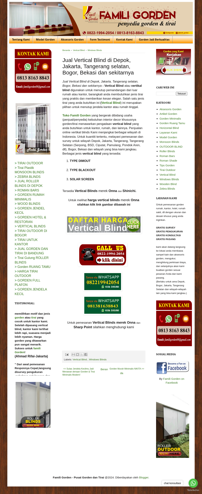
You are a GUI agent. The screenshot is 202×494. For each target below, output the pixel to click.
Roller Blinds (167, 151)
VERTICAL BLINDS (31, 226)
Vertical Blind (111, 102)
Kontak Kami (124, 39)
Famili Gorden (38, 313)
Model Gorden (45, 39)
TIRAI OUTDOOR (30, 163)
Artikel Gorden (168, 113)
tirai (33, 324)
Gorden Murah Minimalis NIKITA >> (126, 368)
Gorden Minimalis (170, 118)
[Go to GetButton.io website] (193, 490)
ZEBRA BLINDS (29, 177)
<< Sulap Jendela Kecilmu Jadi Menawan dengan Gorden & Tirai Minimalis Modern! (78, 371)
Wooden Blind (168, 184)
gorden (19, 324)
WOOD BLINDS (28, 204)
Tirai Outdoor (168, 169)
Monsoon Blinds (169, 141)
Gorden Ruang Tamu (172, 123)
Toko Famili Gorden (76, 115)
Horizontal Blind (169, 127)
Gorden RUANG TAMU (33, 267)
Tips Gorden (167, 165)
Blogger (143, 477)
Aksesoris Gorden (72, 39)
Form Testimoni (100, 39)
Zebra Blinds (167, 188)
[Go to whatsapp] (193, 483)
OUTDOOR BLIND (171, 146)
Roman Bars (167, 156)
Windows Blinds (98, 359)
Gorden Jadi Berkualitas (154, 39)
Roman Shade (168, 160)
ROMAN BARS (28, 190)
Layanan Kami (168, 132)
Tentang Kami (21, 39)
